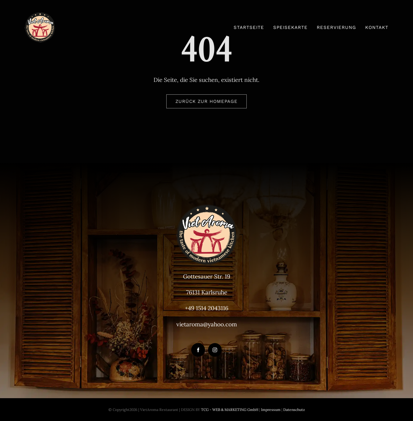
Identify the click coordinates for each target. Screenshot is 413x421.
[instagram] (215, 350)
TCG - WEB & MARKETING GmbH (229, 409)
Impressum (270, 409)
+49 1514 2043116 (206, 308)
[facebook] (198, 350)
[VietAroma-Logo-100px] (40, 15)
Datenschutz (294, 409)
